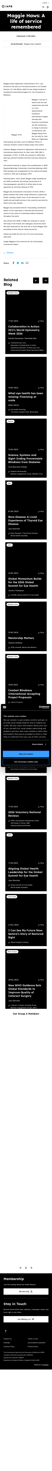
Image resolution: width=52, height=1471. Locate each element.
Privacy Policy (33, 1347)
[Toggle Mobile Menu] (48, 7)
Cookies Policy (9, 1347)
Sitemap (7, 1343)
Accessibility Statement (36, 1343)
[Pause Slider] (26, 1268)
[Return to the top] (6, 1331)
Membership (25, 1291)
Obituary (9, 252)
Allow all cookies (26, 754)
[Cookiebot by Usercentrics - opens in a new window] (39, 707)
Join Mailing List (25, 1319)
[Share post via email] (28, 263)
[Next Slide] (45, 280)
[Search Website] (43, 7)
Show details (37, 744)
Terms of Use (33, 1339)
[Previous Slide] (36, 280)
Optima (45, 1365)
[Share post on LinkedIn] (23, 263)
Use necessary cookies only (26, 762)
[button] (46, 3)
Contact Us (8, 1339)
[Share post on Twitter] (19, 263)
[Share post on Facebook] (15, 263)
